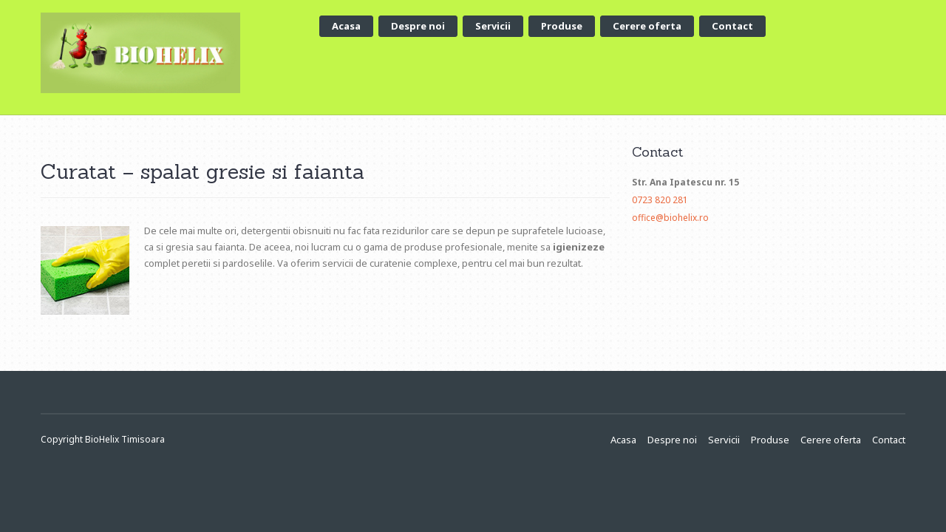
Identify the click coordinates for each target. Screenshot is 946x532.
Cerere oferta (647, 26)
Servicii (493, 26)
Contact (732, 26)
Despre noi (418, 26)
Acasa (346, 26)
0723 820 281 (660, 200)
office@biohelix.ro (670, 217)
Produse (561, 26)
